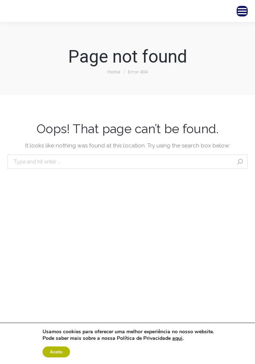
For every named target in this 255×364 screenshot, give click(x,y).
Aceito (56, 352)
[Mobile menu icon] (242, 11)
